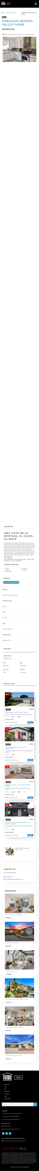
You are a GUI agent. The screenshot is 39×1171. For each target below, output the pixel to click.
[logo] (12, 1076)
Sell (5, 1087)
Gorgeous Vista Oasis (12, 971)
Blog (5, 1096)
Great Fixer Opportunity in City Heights (17, 823)
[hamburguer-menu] (35, 4)
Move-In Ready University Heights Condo (17, 999)
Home (3, 12)
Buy (5, 1089)
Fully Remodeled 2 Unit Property (16, 748)
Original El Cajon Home (12, 942)
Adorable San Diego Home (17, 712)
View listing (18, 849)
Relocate (7, 1091)
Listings (6, 1094)
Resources (7, 1098)
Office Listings (10, 12)
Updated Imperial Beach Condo (14, 1027)
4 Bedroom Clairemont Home (14, 1055)
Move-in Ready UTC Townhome (14, 914)
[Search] (35, 1104)
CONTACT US (6, 1123)
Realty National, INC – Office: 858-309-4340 (19, 560)
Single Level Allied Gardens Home (18, 785)
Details (30, 722)
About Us (7, 1084)
